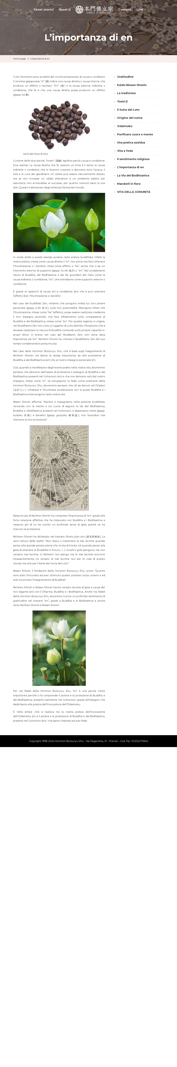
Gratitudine (125, 76)
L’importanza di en (130, 167)
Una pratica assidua (131, 142)
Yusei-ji (65, 9)
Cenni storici (44, 9)
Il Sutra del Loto (128, 109)
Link (140, 9)
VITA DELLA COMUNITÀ (133, 192)
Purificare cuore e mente (135, 134)
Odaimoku (124, 126)
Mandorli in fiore (129, 183)
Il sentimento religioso (133, 159)
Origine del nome (129, 118)
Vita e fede (125, 151)
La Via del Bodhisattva (133, 175)
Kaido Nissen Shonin (132, 85)
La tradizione (126, 93)
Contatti (124, 9)
